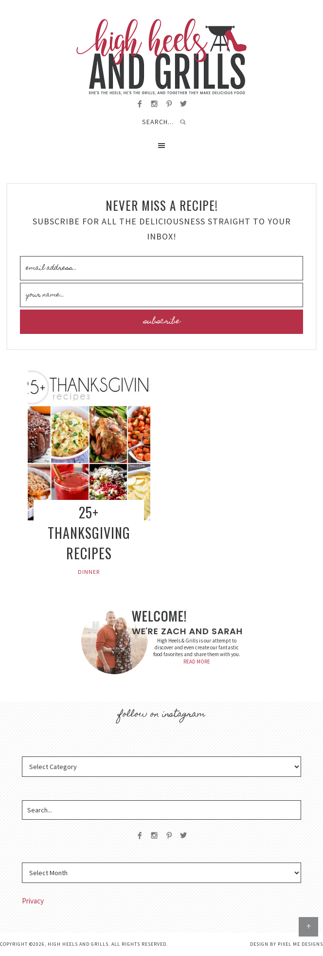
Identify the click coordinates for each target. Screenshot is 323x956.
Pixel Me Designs (300, 944)
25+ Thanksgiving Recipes (89, 532)
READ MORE (196, 661)
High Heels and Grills (161, 56)
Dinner (89, 571)
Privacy (33, 900)
